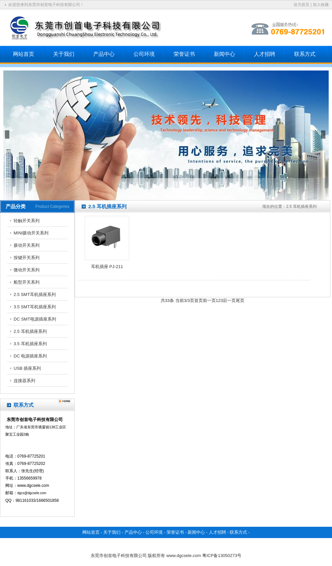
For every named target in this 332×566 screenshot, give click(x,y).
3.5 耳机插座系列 (30, 343)
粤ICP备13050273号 (222, 555)
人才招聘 (264, 54)
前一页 (209, 300)
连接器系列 (24, 380)
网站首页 (23, 54)
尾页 (240, 300)
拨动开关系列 (27, 245)
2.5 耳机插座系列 (30, 331)
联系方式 (304, 54)
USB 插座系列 (27, 368)
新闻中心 (224, 54)
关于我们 (63, 54)
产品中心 (104, 54)
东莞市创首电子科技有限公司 (119, 555)
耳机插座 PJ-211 (107, 266)
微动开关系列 (27, 269)
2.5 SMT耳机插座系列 (35, 294)
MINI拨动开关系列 (31, 232)
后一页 (229, 300)
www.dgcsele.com (183, 555)
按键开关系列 (27, 257)
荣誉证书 (184, 54)
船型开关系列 (27, 282)
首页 (198, 300)
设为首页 (301, 4)
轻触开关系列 (27, 220)
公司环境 (144, 54)
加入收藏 (321, 4)
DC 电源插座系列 (30, 356)
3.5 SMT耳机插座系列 (35, 306)
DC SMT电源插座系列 (35, 319)
